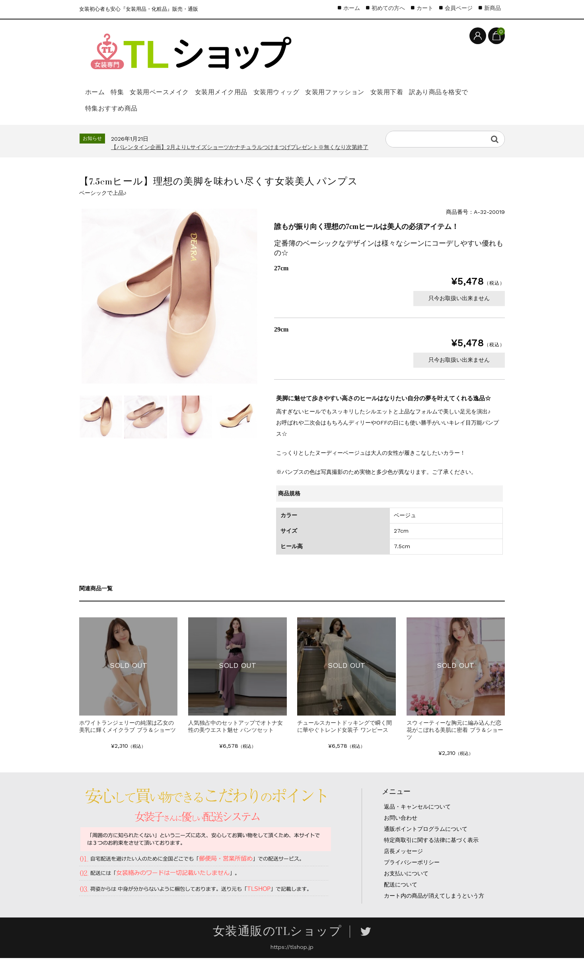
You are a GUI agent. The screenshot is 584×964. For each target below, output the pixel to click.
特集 (133, 94)
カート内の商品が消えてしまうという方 (434, 901)
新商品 (492, 8)
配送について (400, 890)
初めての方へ (388, 8)
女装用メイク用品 (265, 94)
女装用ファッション (407, 94)
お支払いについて (406, 879)
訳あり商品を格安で (119, 113)
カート (425, 8)
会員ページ (459, 8)
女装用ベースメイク (189, 94)
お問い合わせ (400, 823)
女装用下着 (473, 94)
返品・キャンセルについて (417, 812)
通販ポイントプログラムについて (425, 835)
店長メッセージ (403, 857)
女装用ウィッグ (334, 94)
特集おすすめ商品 (195, 113)
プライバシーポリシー (412, 868)
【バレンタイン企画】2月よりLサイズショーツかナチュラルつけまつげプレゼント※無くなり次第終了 (239, 153)
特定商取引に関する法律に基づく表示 (431, 846)
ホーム (98, 94)
